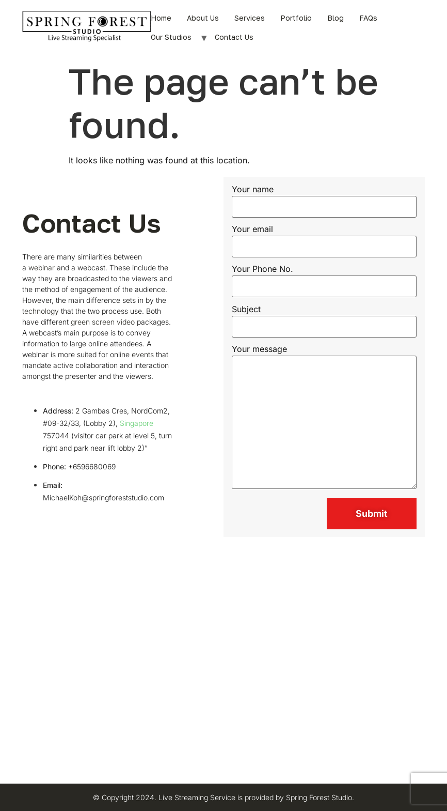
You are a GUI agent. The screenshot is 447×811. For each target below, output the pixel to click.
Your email (324, 238)
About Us (203, 17)
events (143, 354)
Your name (324, 198)
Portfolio (296, 17)
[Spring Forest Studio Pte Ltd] (223, 663)
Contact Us (234, 37)
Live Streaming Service (196, 797)
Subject (324, 318)
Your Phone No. (324, 278)
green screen (93, 321)
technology (40, 311)
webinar (41, 267)
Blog (335, 17)
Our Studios (171, 37)
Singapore (136, 423)
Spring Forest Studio (319, 797)
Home (161, 17)
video (126, 321)
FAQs (368, 17)
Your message (324, 417)
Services (249, 17)
